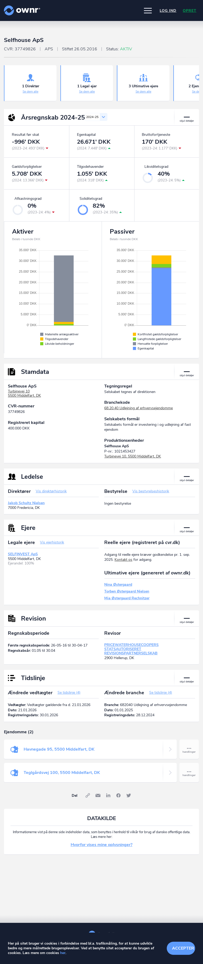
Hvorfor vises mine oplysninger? (101, 845)
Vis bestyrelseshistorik (150, 491)
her (62, 952)
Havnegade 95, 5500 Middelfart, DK (59, 749)
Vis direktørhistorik (51, 491)
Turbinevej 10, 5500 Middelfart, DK (132, 456)
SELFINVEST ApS (23, 554)
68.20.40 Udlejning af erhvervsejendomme (138, 408)
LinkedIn (108, 795)
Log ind (168, 10)
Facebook (118, 795)
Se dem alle (30, 91)
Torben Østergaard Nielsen (126, 591)
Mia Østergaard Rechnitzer (126, 598)
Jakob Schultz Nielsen (26, 502)
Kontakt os (123, 559)
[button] (148, 10)
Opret (189, 10)
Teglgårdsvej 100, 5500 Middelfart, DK (62, 772)
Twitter (128, 795)
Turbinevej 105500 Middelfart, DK (24, 393)
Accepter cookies (183, 948)
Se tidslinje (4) (69, 692)
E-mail (98, 795)
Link (87, 795)
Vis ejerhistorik (52, 542)
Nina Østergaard (118, 584)
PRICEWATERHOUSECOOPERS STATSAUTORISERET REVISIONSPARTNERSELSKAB (131, 649)
